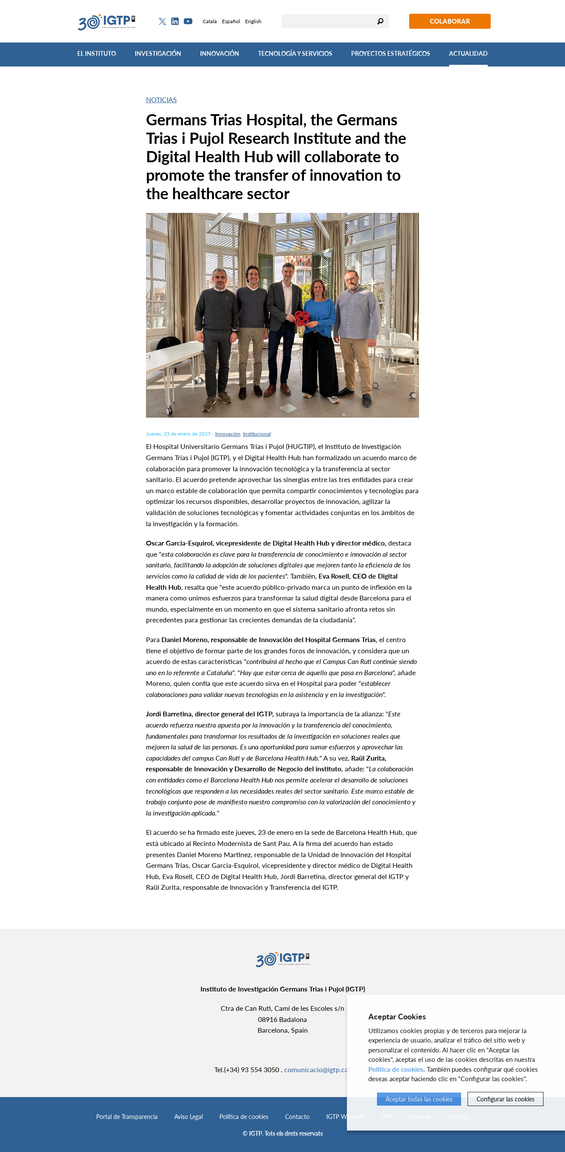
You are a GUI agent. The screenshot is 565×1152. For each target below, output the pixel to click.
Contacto (297, 1116)
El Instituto (96, 53)
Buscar (380, 21)
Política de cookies (243, 1116)
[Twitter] (162, 21)
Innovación (219, 53)
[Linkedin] (175, 21)
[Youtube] (188, 21)
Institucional (257, 433)
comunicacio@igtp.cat (317, 1069)
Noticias (161, 99)
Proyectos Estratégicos (390, 53)
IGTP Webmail (345, 1116)
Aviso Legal (188, 1116)
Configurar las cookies (506, 1099)
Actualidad (468, 53)
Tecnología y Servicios (295, 53)
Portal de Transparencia (127, 1116)
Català (210, 21)
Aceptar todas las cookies (419, 1099)
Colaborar (450, 21)
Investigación (158, 53)
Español (231, 21)
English (253, 21)
